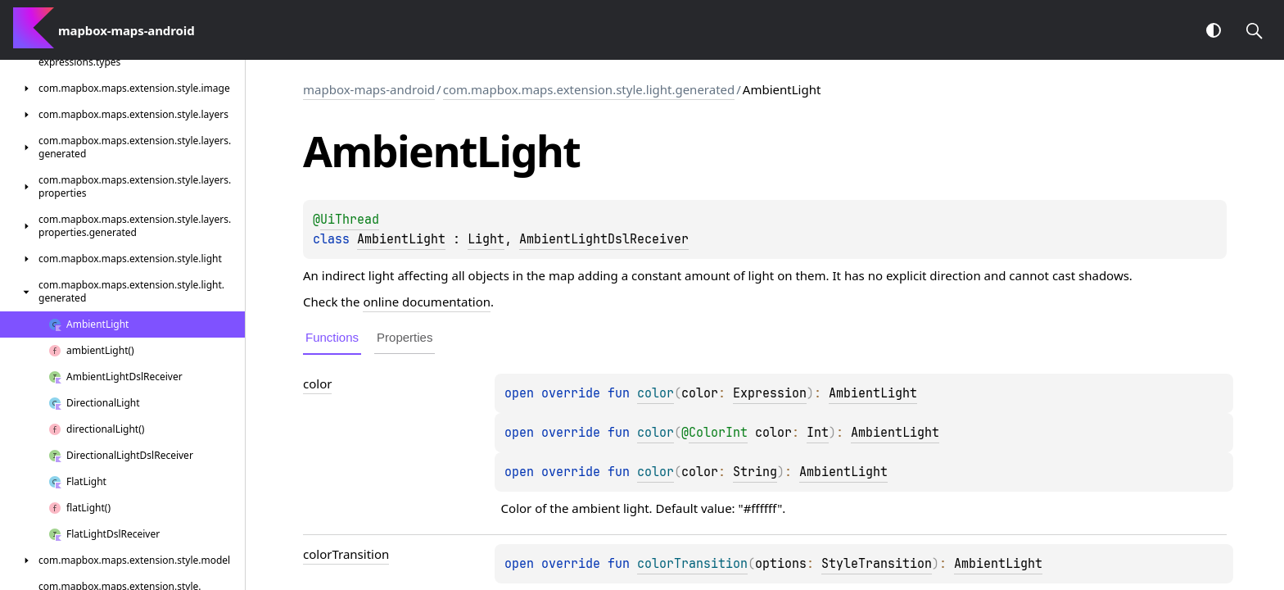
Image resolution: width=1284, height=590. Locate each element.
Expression (770, 393)
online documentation (427, 301)
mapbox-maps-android (369, 89)
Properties (404, 337)
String (755, 472)
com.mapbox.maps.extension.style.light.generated (589, 89)
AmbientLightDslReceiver (604, 239)
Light (486, 239)
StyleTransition (876, 564)
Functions (332, 337)
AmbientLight (401, 239)
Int (818, 432)
